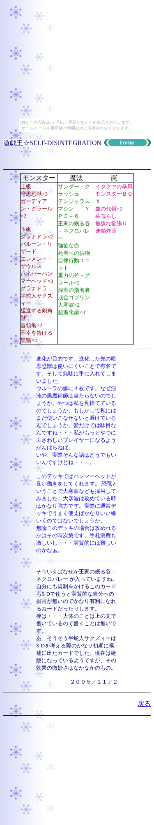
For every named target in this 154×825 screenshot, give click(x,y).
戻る (144, 703)
